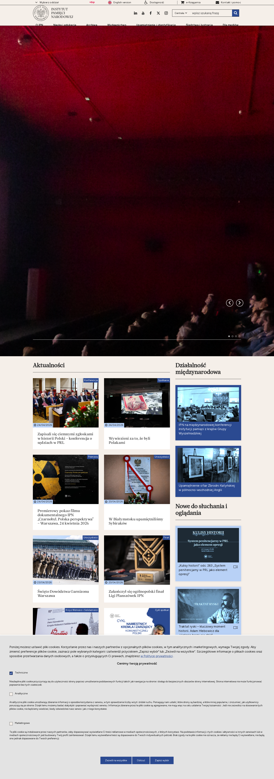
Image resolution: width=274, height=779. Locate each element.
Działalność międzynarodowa (198, 291)
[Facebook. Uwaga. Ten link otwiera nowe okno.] (150, 19)
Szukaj (235, 19)
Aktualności (49, 288)
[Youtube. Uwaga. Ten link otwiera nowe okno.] (142, 19)
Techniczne (21, 673)
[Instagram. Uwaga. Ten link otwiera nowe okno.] (166, 19)
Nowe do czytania (198, 632)
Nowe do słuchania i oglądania (201, 432)
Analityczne (21, 693)
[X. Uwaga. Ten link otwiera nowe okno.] (158, 19)
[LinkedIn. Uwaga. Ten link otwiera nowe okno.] (134, 19)
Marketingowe (22, 723)
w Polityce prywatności (157, 656)
